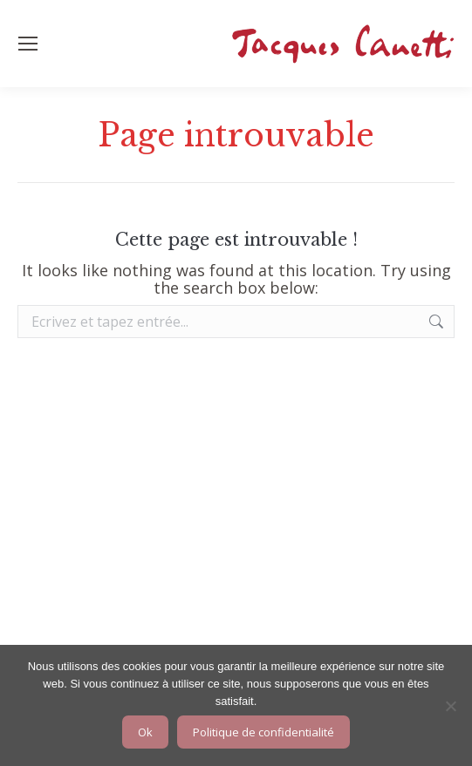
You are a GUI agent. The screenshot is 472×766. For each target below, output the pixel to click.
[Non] (450, 706)
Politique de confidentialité (263, 732)
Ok (145, 732)
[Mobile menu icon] (27, 43)
